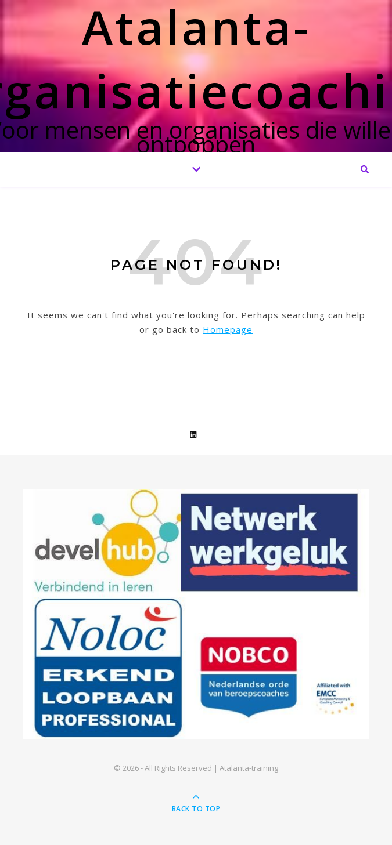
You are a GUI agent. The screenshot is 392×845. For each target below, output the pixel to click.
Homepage (228, 329)
